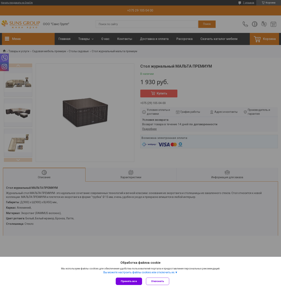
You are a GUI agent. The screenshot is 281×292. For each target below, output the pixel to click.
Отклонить (157, 281)
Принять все (129, 281)
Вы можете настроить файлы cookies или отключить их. (139, 272)
